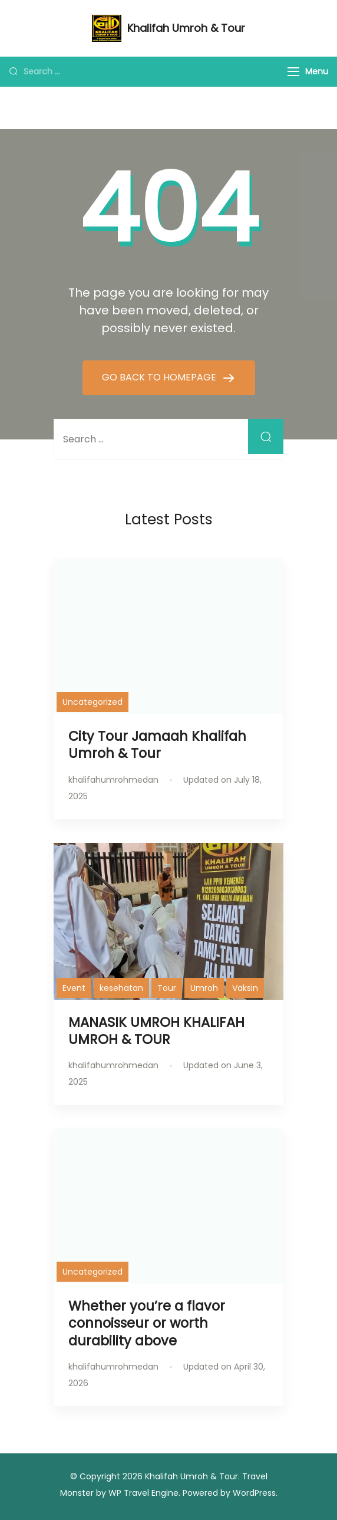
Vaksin (245, 988)
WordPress (254, 1493)
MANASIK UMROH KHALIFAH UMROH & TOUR (156, 1031)
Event (73, 988)
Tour (166, 988)
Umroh (204, 988)
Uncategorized (92, 702)
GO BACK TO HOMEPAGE (160, 377)
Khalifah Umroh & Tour (186, 28)
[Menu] (293, 71)
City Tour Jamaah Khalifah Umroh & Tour (157, 745)
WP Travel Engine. (144, 1493)
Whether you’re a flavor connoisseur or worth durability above (146, 1323)
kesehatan (121, 988)
